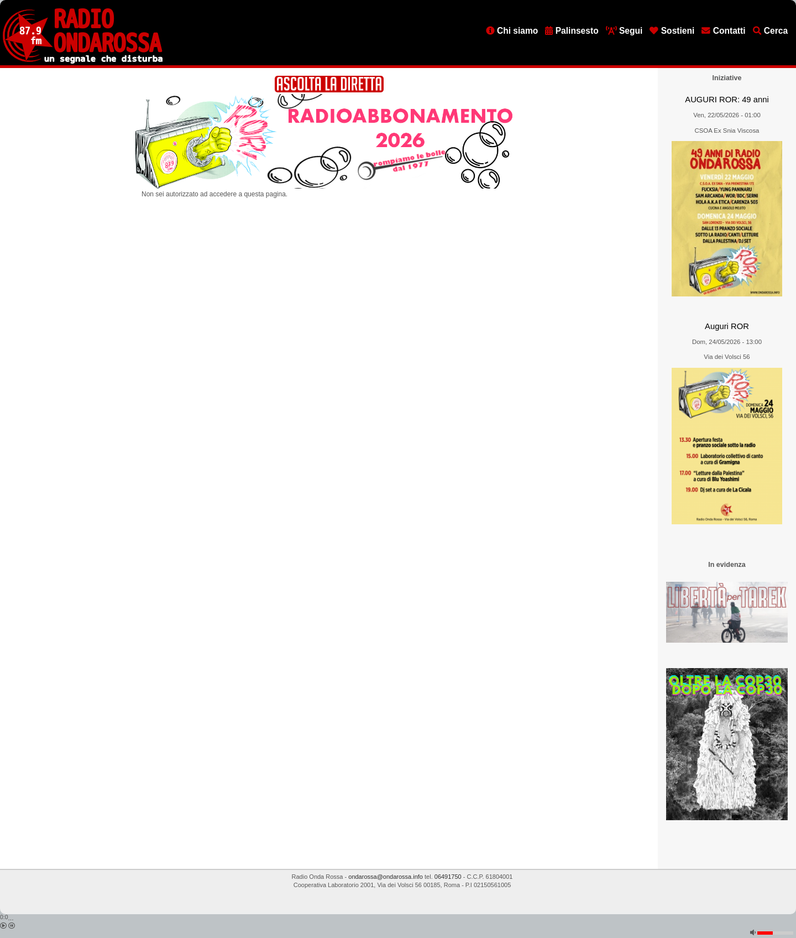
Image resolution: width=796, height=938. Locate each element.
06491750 (448, 876)
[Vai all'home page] (83, 61)
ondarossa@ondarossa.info (385, 876)
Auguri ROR (727, 326)
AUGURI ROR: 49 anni (726, 99)
